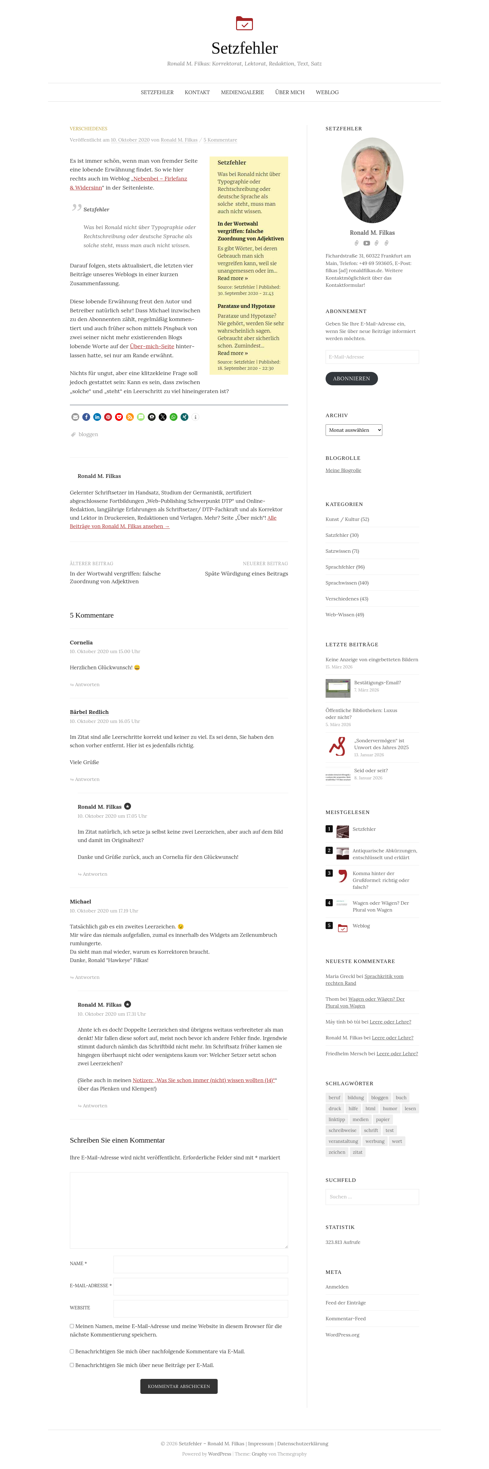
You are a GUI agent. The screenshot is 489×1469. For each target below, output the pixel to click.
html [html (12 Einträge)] (370, 1109)
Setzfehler (244, 48)
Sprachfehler (340, 567)
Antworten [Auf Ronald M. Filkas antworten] (95, 874)
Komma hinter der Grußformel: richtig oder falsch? (381, 881)
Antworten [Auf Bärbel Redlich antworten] (87, 779)
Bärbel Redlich (89, 711)
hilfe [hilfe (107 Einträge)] (353, 1109)
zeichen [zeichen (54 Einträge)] (337, 1153)
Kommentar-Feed (346, 1319)
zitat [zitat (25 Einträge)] (358, 1153)
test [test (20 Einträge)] (390, 1131)
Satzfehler (337, 535)
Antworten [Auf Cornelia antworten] (87, 684)
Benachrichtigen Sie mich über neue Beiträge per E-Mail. (144, 1365)
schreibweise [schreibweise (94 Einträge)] (342, 1131)
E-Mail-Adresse (91, 1286)
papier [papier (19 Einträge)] (383, 1120)
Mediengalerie (242, 92)
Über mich (290, 92)
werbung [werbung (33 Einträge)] (375, 1142)
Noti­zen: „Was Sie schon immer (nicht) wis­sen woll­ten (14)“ (204, 1080)
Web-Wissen (340, 615)
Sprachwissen (341, 583)
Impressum (261, 1444)
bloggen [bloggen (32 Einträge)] (379, 1098)
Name (78, 1263)
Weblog (327, 92)
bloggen (88, 434)
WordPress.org (342, 1335)
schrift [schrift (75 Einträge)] (371, 1131)
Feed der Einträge (346, 1303)
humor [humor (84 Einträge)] (390, 1109)
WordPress (219, 1455)
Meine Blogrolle (343, 471)
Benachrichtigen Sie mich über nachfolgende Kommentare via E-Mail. (160, 1351)
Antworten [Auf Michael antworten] (87, 977)
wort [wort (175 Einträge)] (397, 1142)
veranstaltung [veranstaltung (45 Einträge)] (343, 1142)
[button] (75, 417)
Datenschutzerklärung (302, 1444)
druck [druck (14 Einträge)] (335, 1109)
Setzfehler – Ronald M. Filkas (211, 1444)
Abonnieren (353, 378)
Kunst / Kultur (343, 520)
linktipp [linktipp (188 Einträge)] (337, 1120)
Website (80, 1308)
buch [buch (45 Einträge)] (401, 1098)
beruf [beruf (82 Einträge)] (334, 1098)
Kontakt (197, 92)
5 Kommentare (220, 140)
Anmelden (337, 1287)
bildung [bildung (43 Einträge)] (356, 1098)
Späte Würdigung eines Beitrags (246, 573)
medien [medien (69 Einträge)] (361, 1120)
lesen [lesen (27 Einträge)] (410, 1109)
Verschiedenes (88, 129)
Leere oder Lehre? (390, 1022)
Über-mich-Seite (152, 346)
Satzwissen (338, 551)
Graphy (259, 1455)
